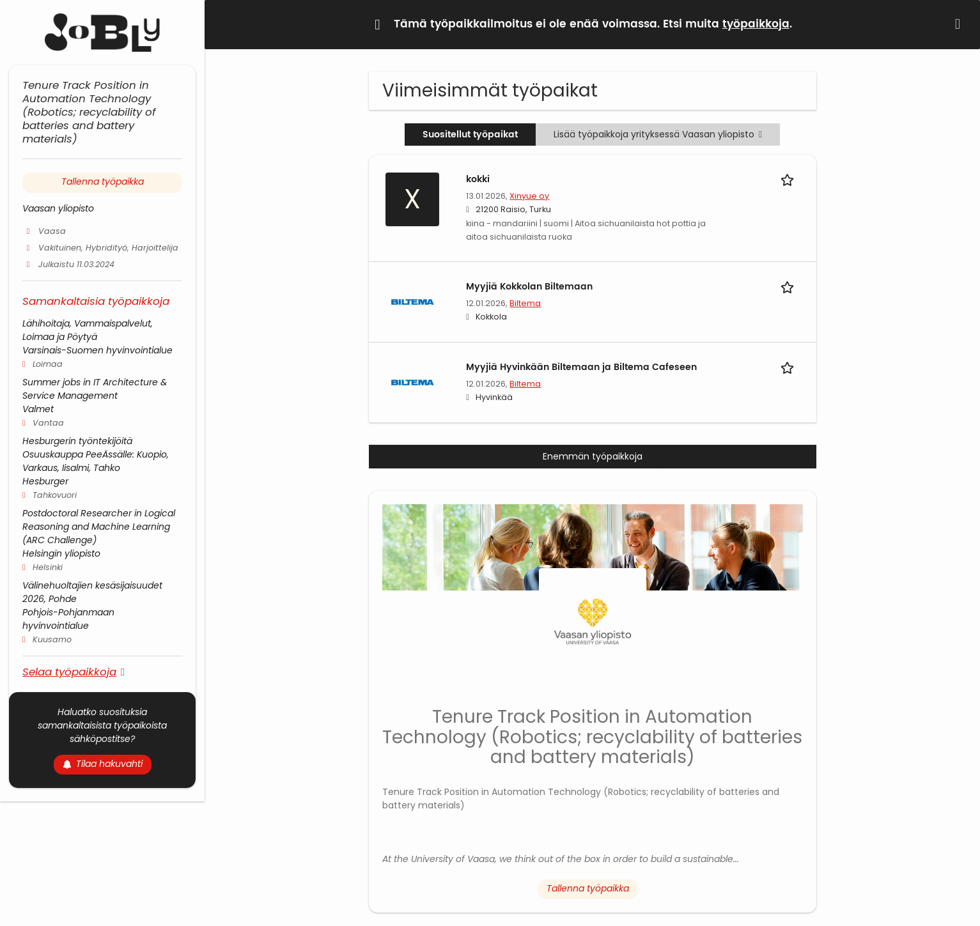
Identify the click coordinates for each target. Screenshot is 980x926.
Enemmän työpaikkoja (592, 456)
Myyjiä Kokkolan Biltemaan (529, 286)
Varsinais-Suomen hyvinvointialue (97, 350)
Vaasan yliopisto (58, 208)
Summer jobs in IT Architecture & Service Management (94, 389)
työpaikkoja (755, 24)
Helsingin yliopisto (61, 553)
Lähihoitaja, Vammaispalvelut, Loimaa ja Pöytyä (87, 330)
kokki (478, 179)
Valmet (38, 409)
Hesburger (45, 481)
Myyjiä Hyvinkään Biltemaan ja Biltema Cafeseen (581, 367)
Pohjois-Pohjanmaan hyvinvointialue (68, 619)
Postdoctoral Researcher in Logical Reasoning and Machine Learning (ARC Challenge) (98, 526)
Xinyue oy (529, 195)
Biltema (525, 303)
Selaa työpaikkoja (69, 671)
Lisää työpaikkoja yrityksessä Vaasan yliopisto (658, 134)
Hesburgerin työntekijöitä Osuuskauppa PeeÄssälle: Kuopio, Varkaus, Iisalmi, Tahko (95, 454)
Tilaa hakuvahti (103, 763)
